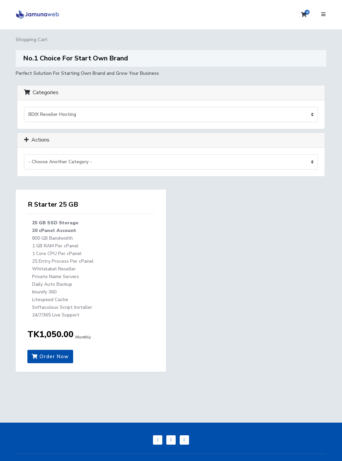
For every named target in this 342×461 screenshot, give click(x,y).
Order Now (50, 356)
